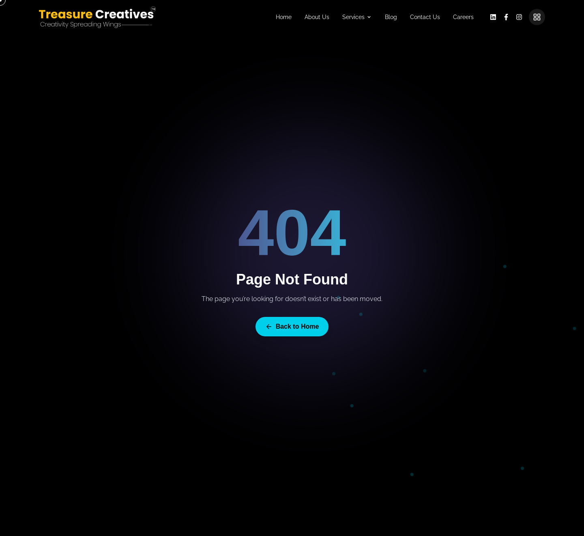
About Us (317, 17)
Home (284, 17)
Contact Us (425, 17)
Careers (463, 17)
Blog (391, 17)
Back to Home (292, 326)
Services (357, 17)
